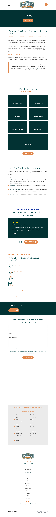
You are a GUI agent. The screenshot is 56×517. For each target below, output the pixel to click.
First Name (10, 326)
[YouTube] (30, 464)
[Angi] (23, 464)
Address (10, 333)
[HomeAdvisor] (35, 464)
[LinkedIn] (33, 464)
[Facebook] (25, 464)
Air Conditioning (28, 444)
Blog (28, 456)
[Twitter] (28, 464)
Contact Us (28, 459)
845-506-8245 (28, 424)
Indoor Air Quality (27, 449)
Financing (28, 454)
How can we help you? (12, 341)
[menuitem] (9, 473)
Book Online (28, 20)
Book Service (28, 153)
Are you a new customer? (13, 337)
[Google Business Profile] (20, 464)
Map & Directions (28, 433)
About (28, 441)
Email (30, 329)
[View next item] (21, 242)
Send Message (28, 357)
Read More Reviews (31, 242)
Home (28, 439)
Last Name (30, 326)
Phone (10, 329)
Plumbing (28, 451)
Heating (28, 446)
